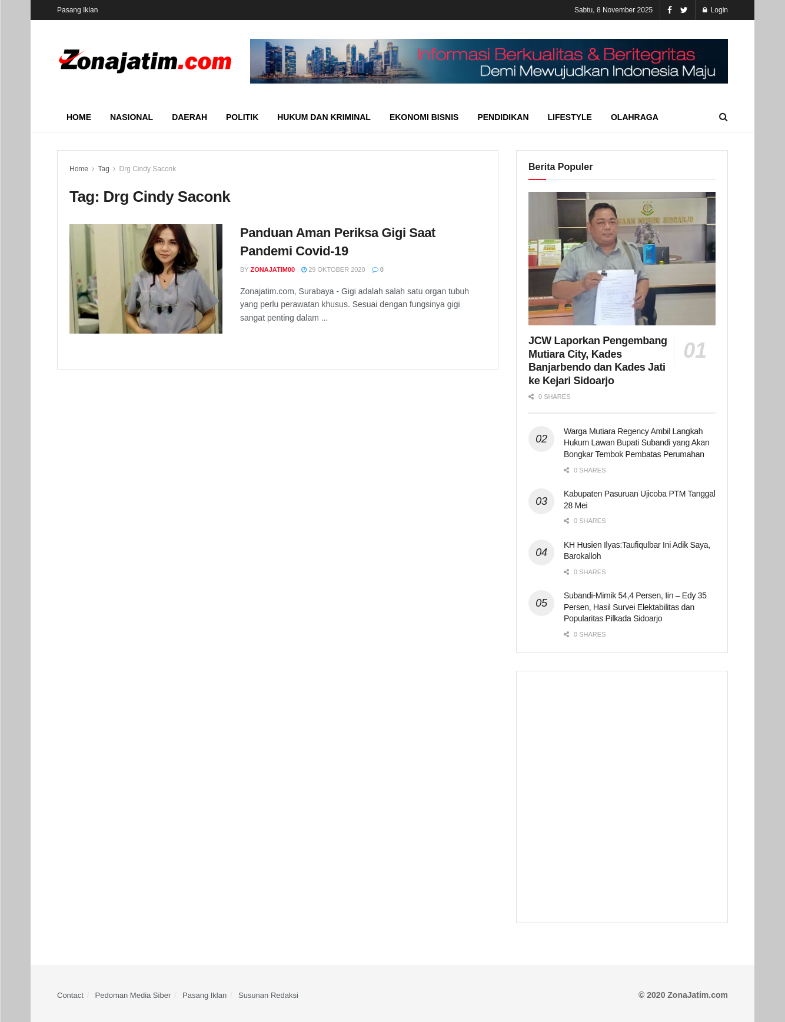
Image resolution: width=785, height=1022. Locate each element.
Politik (242, 117)
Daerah (189, 117)
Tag (103, 169)
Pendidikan (502, 117)
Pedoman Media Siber (133, 995)
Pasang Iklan (77, 10)
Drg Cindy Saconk (148, 169)
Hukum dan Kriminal (324, 117)
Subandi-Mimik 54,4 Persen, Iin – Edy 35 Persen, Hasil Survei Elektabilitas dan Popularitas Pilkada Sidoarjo (635, 607)
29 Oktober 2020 (333, 269)
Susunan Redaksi (268, 995)
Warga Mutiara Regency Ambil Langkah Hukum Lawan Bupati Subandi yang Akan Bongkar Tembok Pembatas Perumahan (637, 443)
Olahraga (634, 117)
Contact (70, 995)
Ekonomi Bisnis (424, 117)
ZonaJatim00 (273, 269)
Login (715, 10)
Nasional (131, 117)
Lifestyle (570, 117)
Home (78, 117)
